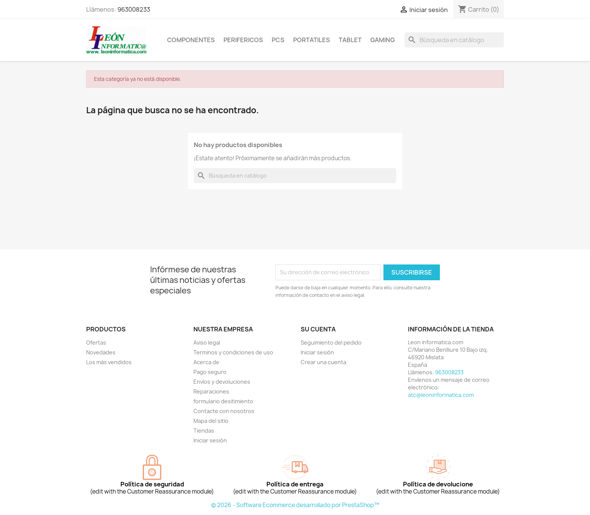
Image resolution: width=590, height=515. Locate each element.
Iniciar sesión (210, 440)
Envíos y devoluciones (221, 381)
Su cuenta (318, 329)
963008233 (133, 9)
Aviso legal (206, 342)
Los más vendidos (109, 362)
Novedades (101, 352)
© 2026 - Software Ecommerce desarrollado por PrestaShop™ (295, 505)
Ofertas (96, 342)
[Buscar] (454, 39)
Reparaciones (211, 391)
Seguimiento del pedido (331, 342)
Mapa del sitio (210, 420)
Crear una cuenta (323, 362)
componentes (191, 40)
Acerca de (206, 362)
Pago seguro (210, 371)
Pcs (278, 40)
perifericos (243, 40)
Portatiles (311, 40)
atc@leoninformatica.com (441, 394)
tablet (350, 40)
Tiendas (203, 430)
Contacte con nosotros (223, 411)
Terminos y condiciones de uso (233, 352)
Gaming (382, 40)
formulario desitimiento (223, 401)
